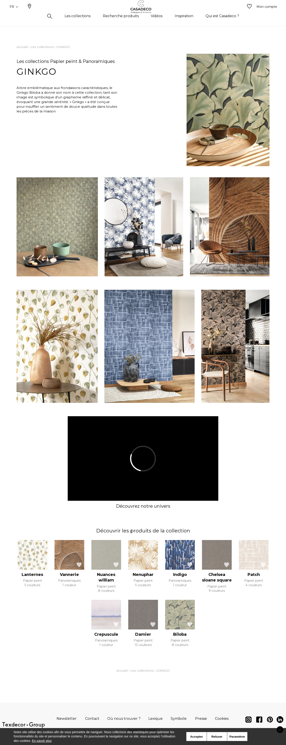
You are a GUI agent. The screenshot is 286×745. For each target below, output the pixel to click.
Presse (201, 718)
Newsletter (67, 718)
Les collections (42, 47)
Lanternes (32, 574)
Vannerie (69, 574)
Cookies (222, 718)
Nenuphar (143, 574)
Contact (92, 718)
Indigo (180, 574)
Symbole (179, 718)
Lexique (155, 718)
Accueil (22, 47)
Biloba (180, 634)
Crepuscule (106, 634)
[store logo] (143, 14)
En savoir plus (42, 741)
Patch (254, 574)
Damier (143, 634)
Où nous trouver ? (124, 718)
